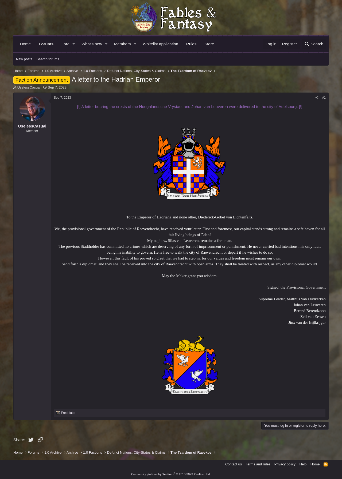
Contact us (233, 464)
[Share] (317, 98)
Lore (65, 44)
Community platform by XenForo (171, 474)
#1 (324, 97)
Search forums (48, 59)
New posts (24, 59)
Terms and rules (258, 464)
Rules (191, 44)
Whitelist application (160, 44)
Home (25, 44)
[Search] (314, 44)
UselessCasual (29, 87)
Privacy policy (285, 464)
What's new (91, 44)
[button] (73, 44)
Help (303, 464)
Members (122, 44)
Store (209, 44)
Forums (46, 44)
